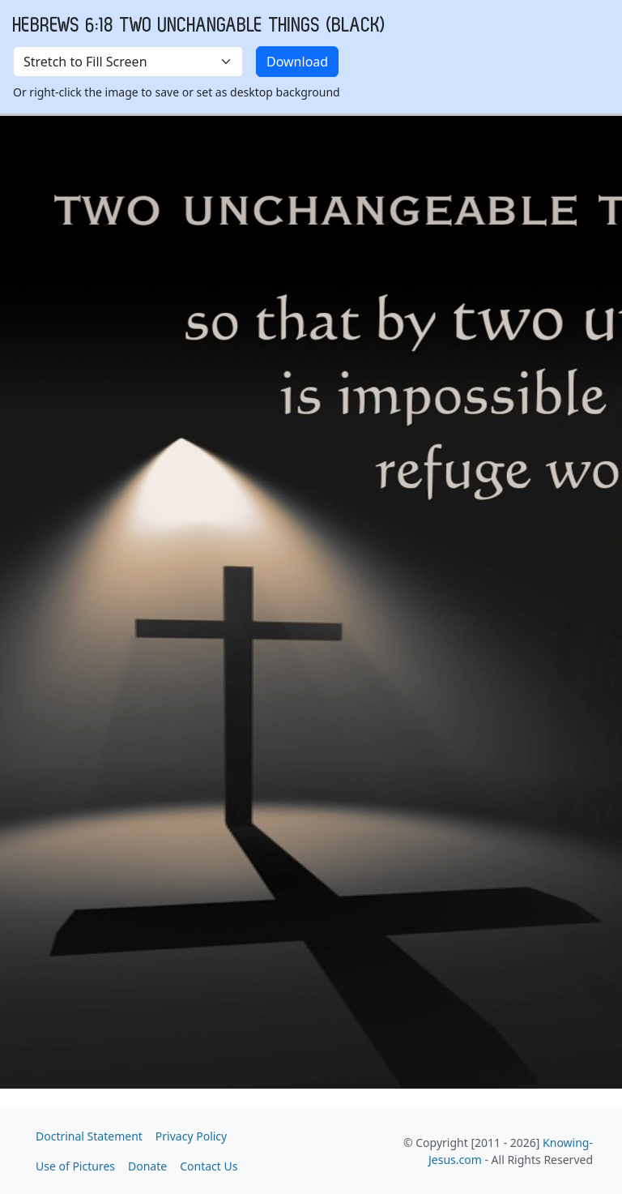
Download (297, 62)
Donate (147, 1166)
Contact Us (208, 1166)
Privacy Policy (191, 1136)
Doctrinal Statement (89, 1136)
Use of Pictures (75, 1166)
